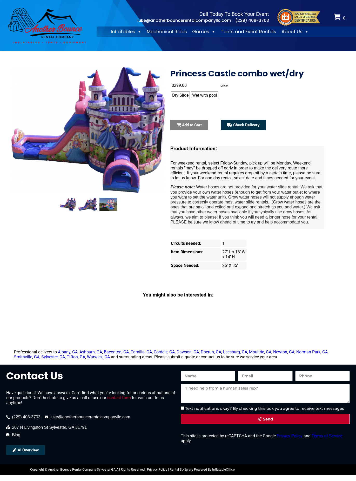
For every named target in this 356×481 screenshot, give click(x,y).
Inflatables (126, 32)
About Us (295, 32)
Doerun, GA (211, 352)
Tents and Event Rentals (248, 31)
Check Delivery (243, 125)
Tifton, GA (76, 356)
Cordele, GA (164, 352)
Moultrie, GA (260, 352)
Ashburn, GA (90, 352)
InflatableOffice (223, 469)
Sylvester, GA (53, 356)
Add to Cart (189, 125)
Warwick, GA (98, 356)
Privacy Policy (289, 435)
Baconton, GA (116, 352)
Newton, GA (283, 352)
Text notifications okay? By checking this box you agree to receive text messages (264, 408)
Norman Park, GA (312, 352)
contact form (119, 397)
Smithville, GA (26, 356)
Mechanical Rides (167, 31)
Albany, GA (68, 352)
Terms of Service (326, 435)
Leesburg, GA (235, 352)
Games (204, 32)
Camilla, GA (141, 352)
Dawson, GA (188, 352)
